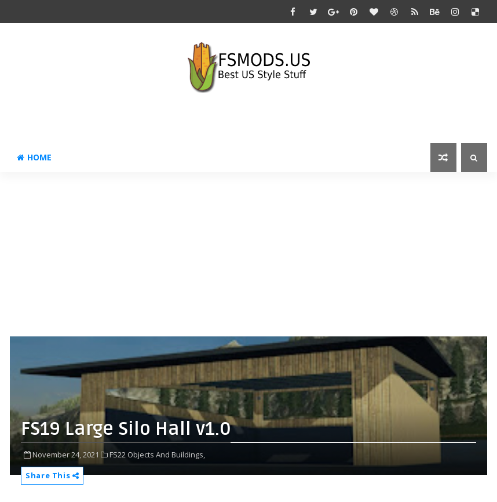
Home (34, 157)
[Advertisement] (253, 253)
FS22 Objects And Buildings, (157, 454)
